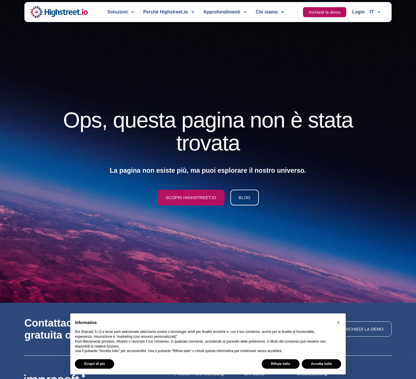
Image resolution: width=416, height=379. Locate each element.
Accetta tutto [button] (321, 364)
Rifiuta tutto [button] (280, 364)
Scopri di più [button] (94, 364)
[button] (338, 322)
